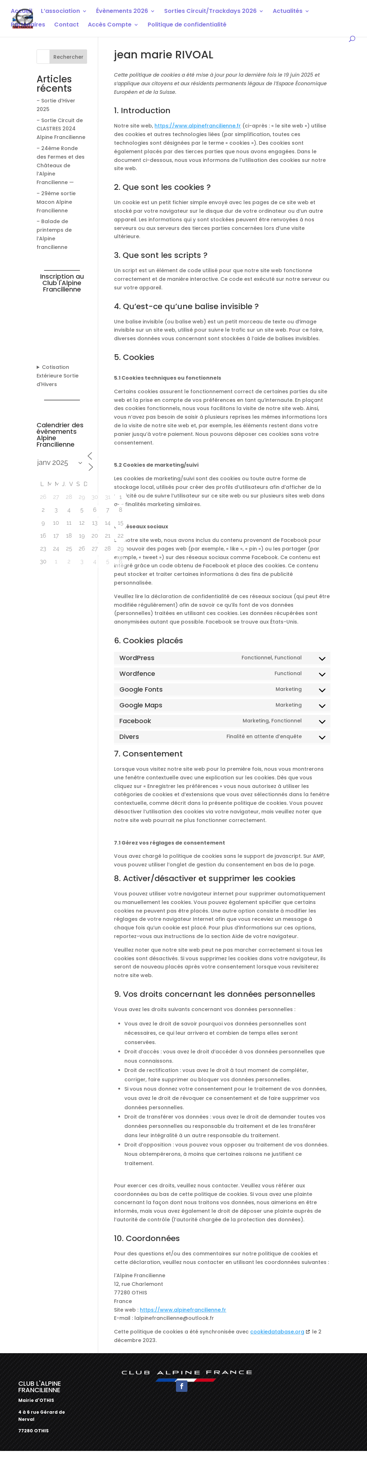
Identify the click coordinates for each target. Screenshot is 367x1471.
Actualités (287, 12)
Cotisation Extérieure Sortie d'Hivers (57, 376)
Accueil (21, 12)
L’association (60, 12)
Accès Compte (110, 25)
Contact (66, 25)
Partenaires (28, 25)
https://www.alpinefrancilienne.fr (197, 125)
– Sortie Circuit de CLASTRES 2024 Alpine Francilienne (61, 129)
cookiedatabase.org (277, 1331)
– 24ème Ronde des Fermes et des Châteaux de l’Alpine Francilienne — (61, 165)
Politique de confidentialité (187, 25)
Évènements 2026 (122, 12)
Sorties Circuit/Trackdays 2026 (210, 12)
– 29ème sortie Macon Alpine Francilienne (56, 202)
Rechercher (68, 57)
